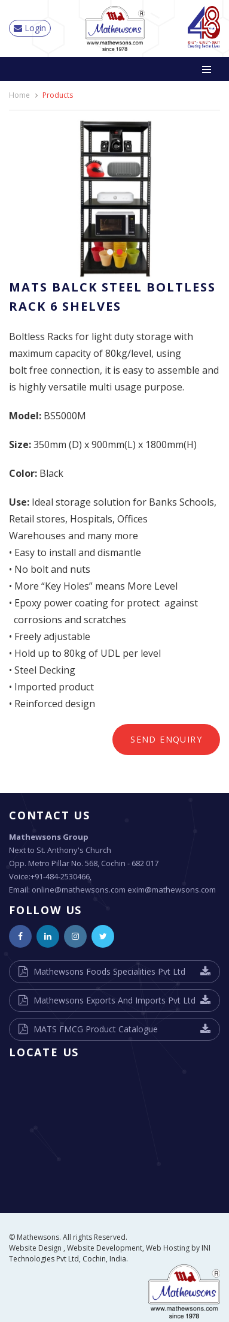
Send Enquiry (166, 739)
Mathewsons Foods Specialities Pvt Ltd (109, 971)
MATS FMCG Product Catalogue (95, 1029)
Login (30, 28)
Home (19, 95)
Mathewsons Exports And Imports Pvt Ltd (114, 1000)
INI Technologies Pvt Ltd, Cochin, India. (109, 1253)
